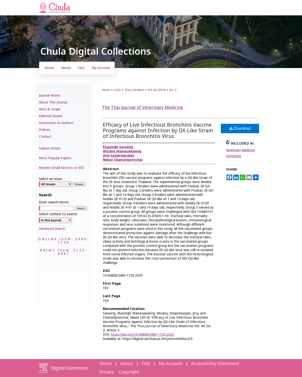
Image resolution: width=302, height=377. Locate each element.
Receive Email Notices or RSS (61, 167)
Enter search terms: (54, 202)
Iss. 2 (172, 90)
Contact (45, 136)
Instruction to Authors (56, 122)
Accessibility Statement (215, 363)
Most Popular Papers (55, 158)
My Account (171, 363)
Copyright (129, 372)
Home (106, 90)
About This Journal (53, 102)
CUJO (117, 90)
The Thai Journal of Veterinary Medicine (142, 107)
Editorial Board (50, 116)
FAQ (146, 363)
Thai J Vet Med (134, 90)
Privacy (107, 372)
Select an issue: (51, 178)
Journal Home (49, 95)
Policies (44, 129)
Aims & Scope (49, 109)
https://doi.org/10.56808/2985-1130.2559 (142, 334)
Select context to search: (58, 214)
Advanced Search (52, 228)
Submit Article (49, 148)
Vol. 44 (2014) (156, 90)
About (126, 363)
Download (240, 128)
